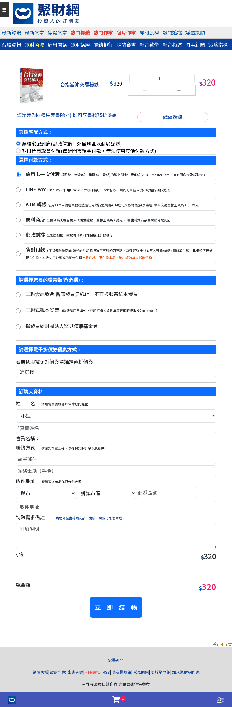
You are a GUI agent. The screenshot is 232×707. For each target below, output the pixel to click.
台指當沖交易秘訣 (79, 84)
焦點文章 (57, 32)
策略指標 (218, 44)
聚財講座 (80, 44)
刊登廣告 (93, 672)
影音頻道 (172, 44)
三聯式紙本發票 (91, 309)
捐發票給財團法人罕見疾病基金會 (61, 326)
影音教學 (149, 44)
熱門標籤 (80, 32)
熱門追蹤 (172, 32)
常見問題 (141, 672)
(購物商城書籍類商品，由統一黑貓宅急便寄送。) (90, 517)
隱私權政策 (121, 672)
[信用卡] (18, 174)
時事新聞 (195, 44)
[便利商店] (18, 220)
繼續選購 (172, 117)
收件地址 (48, 481)
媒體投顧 (195, 32)
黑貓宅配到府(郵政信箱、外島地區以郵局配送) (72, 143)
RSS (106, 672)
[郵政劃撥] (18, 235)
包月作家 (126, 32)
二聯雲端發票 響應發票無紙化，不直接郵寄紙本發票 (81, 294)
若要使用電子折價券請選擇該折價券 (54, 361)
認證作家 (58, 672)
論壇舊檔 (40, 672)
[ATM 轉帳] (18, 204)
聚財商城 (34, 44)
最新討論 (11, 32)
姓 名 (52, 403)
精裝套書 (126, 44)
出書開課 (75, 672)
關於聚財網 (160, 672)
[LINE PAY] (18, 189)
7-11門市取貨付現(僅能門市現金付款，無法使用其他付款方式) (89, 150)
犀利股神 (149, 32)
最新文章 (34, 32)
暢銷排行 (103, 44)
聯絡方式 (60, 447)
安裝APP (116, 660)
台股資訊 (11, 44)
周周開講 (57, 44)
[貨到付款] (18, 253)
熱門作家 (103, 32)
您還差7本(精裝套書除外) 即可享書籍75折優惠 (67, 114)
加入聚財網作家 (186, 672)
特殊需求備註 (71, 517)
